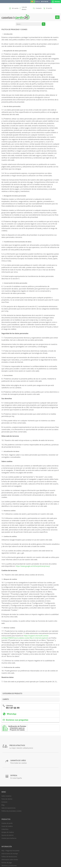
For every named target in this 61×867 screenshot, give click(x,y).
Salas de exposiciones (8, 808)
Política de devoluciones (9, 857)
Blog (2, 805)
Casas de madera (7, 826)
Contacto (4, 802)
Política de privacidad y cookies (11, 811)
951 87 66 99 (44, 1)
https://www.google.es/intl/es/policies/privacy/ (33, 566)
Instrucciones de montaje (9, 854)
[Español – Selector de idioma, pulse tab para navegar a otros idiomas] (32, 1)
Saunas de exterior (7, 835)
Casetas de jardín (7, 823)
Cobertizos (4, 829)
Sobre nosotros (6, 796)
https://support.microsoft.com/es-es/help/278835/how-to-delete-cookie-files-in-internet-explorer (25, 637)
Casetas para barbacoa (8, 838)
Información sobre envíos (9, 860)
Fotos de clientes (6, 799)
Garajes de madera (7, 832)
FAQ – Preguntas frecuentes (10, 851)
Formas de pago (6, 863)
